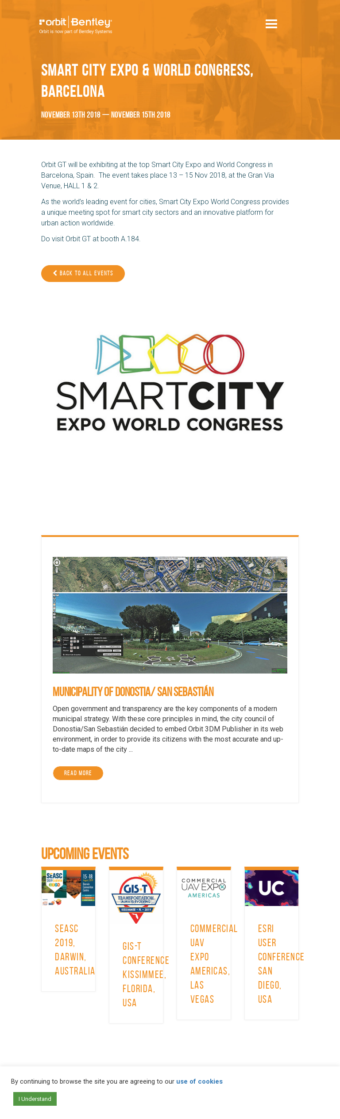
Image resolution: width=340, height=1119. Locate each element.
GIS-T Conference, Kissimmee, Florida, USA (147, 974)
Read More (78, 773)
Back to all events (83, 273)
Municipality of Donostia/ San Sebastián (133, 692)
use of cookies (199, 1081)
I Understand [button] (35, 1099)
